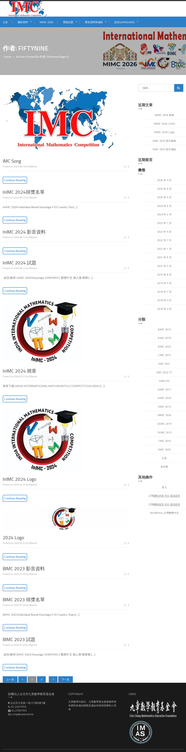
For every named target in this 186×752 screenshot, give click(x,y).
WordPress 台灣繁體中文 (164, 512)
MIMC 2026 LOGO (164, 123)
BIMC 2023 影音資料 (24, 568)
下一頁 (65, 679)
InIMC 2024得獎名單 (24, 191)
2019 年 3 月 (164, 283)
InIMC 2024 (164, 398)
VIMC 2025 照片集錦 (164, 140)
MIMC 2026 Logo (164, 132)
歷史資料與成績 (94, 22)
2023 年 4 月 (164, 231)
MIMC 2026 (46, 22)
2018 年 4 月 (164, 300)
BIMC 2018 (164, 338)
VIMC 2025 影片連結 (164, 149)
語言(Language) (124, 22)
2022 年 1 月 (164, 248)
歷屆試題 (68, 22)
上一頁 (10, 679)
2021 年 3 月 (164, 266)
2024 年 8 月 (164, 206)
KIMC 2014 (164, 406)
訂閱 (164, 496)
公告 (5, 22)
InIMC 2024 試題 (19, 262)
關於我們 (23, 22)
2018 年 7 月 (164, 291)
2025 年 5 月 (164, 197)
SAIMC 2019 (164, 423)
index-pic (164, 380)
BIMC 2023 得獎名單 (24, 599)
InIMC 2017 (164, 389)
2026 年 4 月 (164, 180)
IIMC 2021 (164, 363)
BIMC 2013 (164, 329)
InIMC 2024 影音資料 (24, 231)
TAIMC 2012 (164, 432)
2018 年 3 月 (164, 309)
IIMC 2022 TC (164, 372)
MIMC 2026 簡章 (164, 115)
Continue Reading (15, 180)
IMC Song (12, 160)
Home (7, 56)
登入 (164, 487)
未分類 (164, 466)
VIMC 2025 (164, 449)
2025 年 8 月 (164, 188)
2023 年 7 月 (164, 223)
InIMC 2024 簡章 (19, 370)
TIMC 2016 (164, 441)
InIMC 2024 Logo (19, 479)
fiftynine (33, 166)
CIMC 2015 (164, 355)
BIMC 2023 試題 (19, 639)
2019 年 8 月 (164, 274)
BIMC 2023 (164, 346)
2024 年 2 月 (164, 214)
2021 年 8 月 (164, 257)
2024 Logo (13, 537)
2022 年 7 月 (164, 240)
